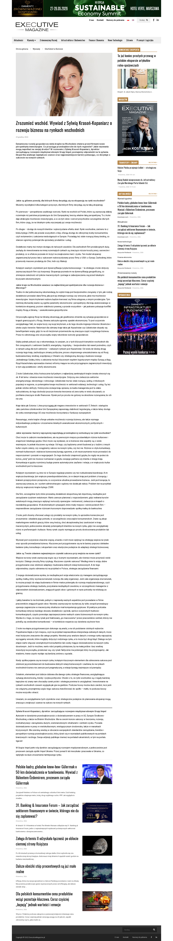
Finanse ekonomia (93, 878)
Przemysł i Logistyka (145, 40)
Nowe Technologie (115, 40)
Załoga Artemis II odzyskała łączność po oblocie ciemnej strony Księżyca (47, 841)
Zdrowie (129, 40)
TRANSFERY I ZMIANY (128, 162)
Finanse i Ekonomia (96, 40)
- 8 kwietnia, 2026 (135, 217)
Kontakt (100, 20)
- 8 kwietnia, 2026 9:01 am (126, 175)
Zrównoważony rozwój (95, 906)
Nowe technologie (93, 851)
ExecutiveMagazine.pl (37, 937)
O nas (91, 20)
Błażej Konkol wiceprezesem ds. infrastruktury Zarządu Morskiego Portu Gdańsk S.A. (136, 181)
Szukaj (143, 20)
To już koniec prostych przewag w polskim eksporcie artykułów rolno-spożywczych (137, 60)
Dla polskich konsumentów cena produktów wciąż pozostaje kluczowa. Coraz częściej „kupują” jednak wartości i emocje (44, 899)
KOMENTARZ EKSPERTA (129, 49)
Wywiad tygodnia (92, 779)
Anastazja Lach (123, 217)
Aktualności (18, 40)
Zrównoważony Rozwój (48, 40)
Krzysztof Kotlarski (124, 252)
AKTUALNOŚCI (125, 193)
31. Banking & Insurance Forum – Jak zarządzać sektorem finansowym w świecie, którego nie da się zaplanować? (47, 810)
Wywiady (31, 40)
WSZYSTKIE (153, 162)
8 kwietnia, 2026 (21, 788)
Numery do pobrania (115, 20)
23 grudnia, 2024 (22, 137)
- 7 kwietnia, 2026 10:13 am (127, 187)
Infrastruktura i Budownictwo (73, 40)
